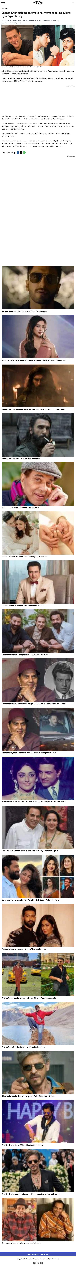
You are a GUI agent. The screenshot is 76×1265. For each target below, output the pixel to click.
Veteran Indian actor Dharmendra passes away (20, 508)
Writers (37, 1254)
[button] (18, 152)
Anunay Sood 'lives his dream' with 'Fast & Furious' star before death (29, 998)
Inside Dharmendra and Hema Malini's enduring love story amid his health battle (33, 802)
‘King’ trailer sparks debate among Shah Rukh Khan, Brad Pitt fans (28, 1096)
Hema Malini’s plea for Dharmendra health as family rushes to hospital (30, 851)
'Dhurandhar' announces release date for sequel (21, 458)
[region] (38, 100)
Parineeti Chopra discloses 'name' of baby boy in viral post (25, 557)
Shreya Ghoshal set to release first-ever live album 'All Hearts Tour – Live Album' (34, 360)
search (73, 3)
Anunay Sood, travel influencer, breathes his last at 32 (23, 1047)
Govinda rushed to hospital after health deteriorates (22, 606)
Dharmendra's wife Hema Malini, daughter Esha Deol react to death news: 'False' (33, 704)
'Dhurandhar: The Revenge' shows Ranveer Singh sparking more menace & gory (33, 409)
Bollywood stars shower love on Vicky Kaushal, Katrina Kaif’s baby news (30, 900)
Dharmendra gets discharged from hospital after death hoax (25, 655)
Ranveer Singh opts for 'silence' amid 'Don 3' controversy (24, 311)
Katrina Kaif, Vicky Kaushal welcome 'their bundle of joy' (24, 949)
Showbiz (4, 9)
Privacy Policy (44, 1254)
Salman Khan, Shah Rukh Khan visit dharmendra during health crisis (29, 753)
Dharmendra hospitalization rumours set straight (21, 1243)
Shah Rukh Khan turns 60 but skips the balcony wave (23, 1145)
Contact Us (30, 1254)
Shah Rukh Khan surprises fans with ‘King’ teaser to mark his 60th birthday (31, 1194)
